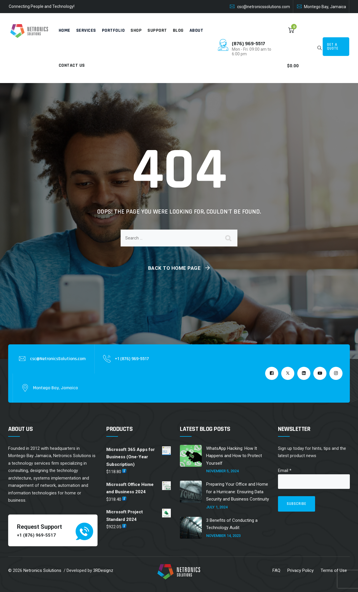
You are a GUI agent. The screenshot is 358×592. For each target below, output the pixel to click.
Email (284, 470)
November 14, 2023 (223, 535)
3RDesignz (103, 570)
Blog (178, 30)
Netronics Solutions (42, 570)
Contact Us (72, 65)
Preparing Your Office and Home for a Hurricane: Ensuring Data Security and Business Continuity (237, 492)
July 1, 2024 (216, 507)
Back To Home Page (174, 268)
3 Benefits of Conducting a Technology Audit (232, 524)
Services (86, 30)
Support (157, 30)
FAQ (276, 570)
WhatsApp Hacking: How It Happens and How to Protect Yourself (234, 456)
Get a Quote (332, 46)
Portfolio (113, 30)
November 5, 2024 (222, 471)
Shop (136, 30)
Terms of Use (334, 570)
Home (64, 30)
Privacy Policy (300, 570)
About (197, 30)
